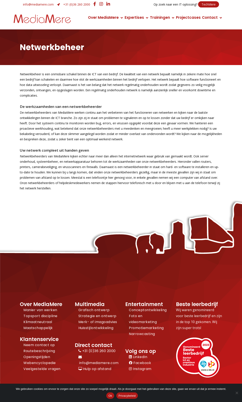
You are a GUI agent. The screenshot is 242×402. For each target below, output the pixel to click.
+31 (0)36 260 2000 (76, 4)
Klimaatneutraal (37, 321)
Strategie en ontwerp (97, 315)
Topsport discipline (40, 315)
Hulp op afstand (94, 368)
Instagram (140, 368)
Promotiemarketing (146, 327)
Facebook (140, 362)
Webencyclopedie (39, 362)
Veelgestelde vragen (41, 368)
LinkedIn (138, 356)
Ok (110, 395)
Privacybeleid (127, 395)
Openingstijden (36, 356)
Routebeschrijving (39, 350)
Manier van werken (40, 310)
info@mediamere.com (38, 4)
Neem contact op (39, 344)
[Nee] (237, 393)
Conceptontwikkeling (148, 310)
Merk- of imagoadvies (97, 321)
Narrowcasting (142, 333)
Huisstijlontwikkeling (96, 327)
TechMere (209, 4)
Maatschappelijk (38, 327)
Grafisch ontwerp (94, 310)
